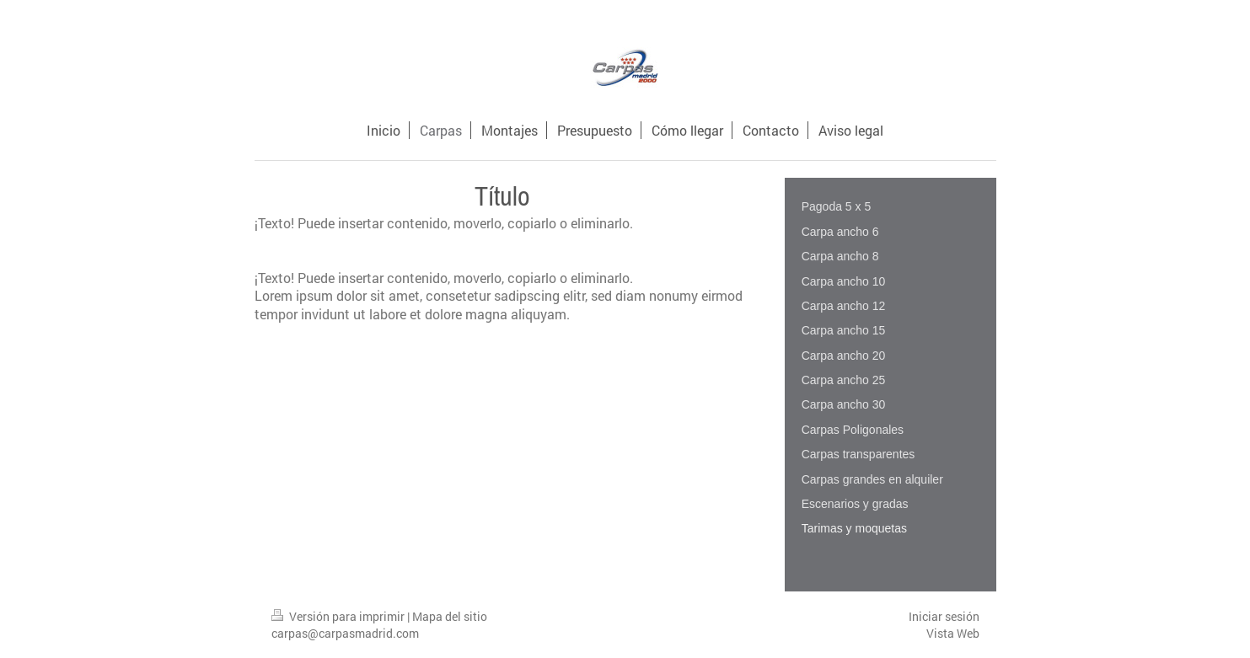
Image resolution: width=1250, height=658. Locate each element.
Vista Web (952, 633)
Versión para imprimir (339, 616)
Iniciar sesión (944, 616)
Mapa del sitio (449, 616)
